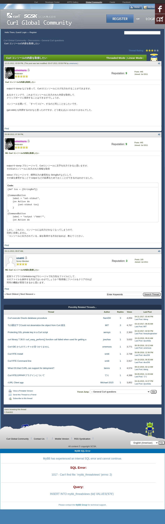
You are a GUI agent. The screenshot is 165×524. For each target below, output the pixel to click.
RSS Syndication (82, 439)
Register (33, 32)
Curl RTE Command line (19, 361)
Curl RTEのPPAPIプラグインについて (26, 375)
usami (20, 258)
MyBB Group (81, 505)
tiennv (107, 368)
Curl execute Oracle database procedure (27, 318)
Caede (112, 2)
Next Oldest (12, 294)
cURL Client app (15, 382)
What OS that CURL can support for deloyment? (31, 368)
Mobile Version (62, 439)
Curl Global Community (15, 40)
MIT (107, 325)
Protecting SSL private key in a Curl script (28, 332)
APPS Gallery (72, 2)
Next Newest (26, 294)
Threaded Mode (115, 57)
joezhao (107, 339)
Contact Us (39, 439)
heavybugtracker (150, 334)
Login (24, 32)
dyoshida (147, 341)
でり (107, 375)
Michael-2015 (106, 382)
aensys (107, 332)
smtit (107, 354)
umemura (73, 63)
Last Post (138, 319)
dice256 (146, 355)
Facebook (126, 2)
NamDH (107, 318)
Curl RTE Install (15, 354)
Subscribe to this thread (22, 398)
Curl (36, 2)
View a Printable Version (23, 391)
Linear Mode (135, 57)
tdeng (145, 319)
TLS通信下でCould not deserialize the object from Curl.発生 (36, 325)
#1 (159, 63)
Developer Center (52, 2)
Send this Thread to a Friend (24, 395)
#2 (159, 134)
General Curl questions (53, 40)
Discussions (34, 40)
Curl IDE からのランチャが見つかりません (28, 346)
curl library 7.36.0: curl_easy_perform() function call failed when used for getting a (47, 339)
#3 (159, 251)
